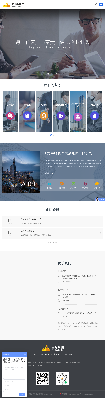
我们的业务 (45, 354)
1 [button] (51, 135)
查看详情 (47, 173)
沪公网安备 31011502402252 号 (70, 394)
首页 (35, 354)
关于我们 (68, 354)
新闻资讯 (57, 354)
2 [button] (53, 135)
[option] (10, 111)
